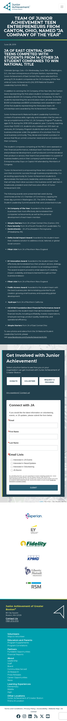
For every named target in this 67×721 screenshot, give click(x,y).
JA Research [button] (13, 672)
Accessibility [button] (42, 709)
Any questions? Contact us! (18, 393)
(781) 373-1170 (12, 621)
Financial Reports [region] (15, 654)
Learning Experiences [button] (19, 684)
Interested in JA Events (22, 460)
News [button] (10, 680)
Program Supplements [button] (18, 643)
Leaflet (41, 501)
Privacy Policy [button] (29, 709)
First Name (14, 432)
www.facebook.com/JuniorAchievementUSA (27, 337)
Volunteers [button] (13, 634)
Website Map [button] (54, 709)
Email (11, 420)
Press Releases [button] (14, 675)
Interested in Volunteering (23, 467)
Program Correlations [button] (17, 645)
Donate (13, 381)
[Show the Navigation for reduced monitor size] (62, 7)
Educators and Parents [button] (19, 640)
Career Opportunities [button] (17, 677)
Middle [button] (10, 689)
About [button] (10, 658)
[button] (19, 716)
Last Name (14, 443)
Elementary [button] (12, 686)
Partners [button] (12, 649)
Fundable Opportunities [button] (18, 652)
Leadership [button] (12, 661)
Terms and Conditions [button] (13, 709)
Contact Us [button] (12, 619)
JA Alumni (17, 470)
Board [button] (10, 666)
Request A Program (49, 381)
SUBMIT (33, 488)
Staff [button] (9, 663)
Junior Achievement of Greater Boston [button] (25, 698)
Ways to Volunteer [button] (16, 636)
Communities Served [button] (17, 669)
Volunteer (29, 381)
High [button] (9, 692)
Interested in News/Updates (24, 463)
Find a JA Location (15, 701)
